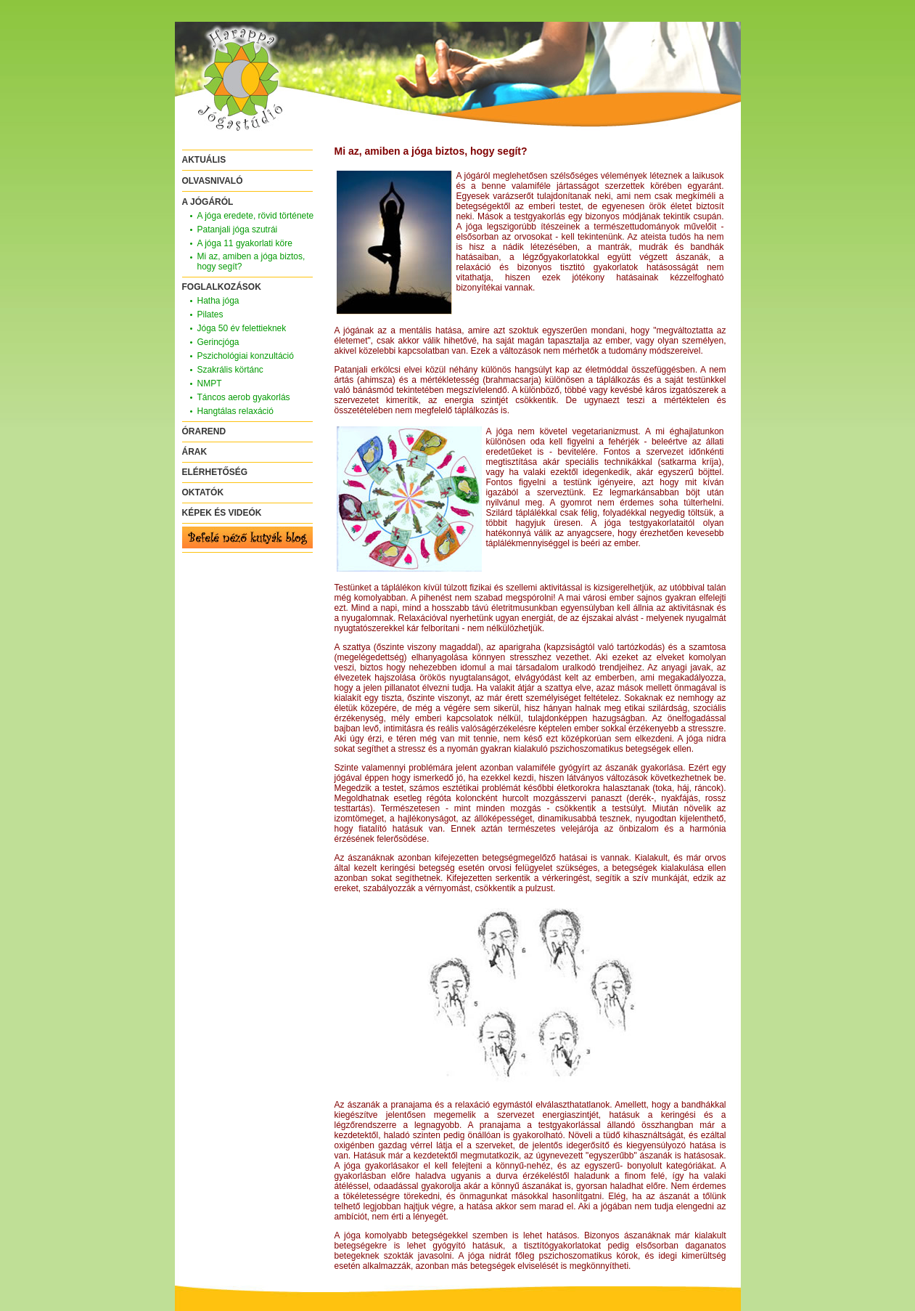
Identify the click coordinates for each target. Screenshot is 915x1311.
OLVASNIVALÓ (212, 181)
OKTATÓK (203, 492)
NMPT (209, 383)
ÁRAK (195, 452)
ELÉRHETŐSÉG (215, 472)
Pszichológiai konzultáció (245, 356)
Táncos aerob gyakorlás (243, 397)
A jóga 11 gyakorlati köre (244, 243)
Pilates (210, 314)
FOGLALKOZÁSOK (221, 287)
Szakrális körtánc (230, 370)
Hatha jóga (218, 301)
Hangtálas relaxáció (235, 411)
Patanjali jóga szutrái (237, 229)
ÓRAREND (204, 431)
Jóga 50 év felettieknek (242, 328)
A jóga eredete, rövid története (255, 216)
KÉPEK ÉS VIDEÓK (222, 513)
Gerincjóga (218, 342)
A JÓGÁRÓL (208, 202)
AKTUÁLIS (204, 160)
